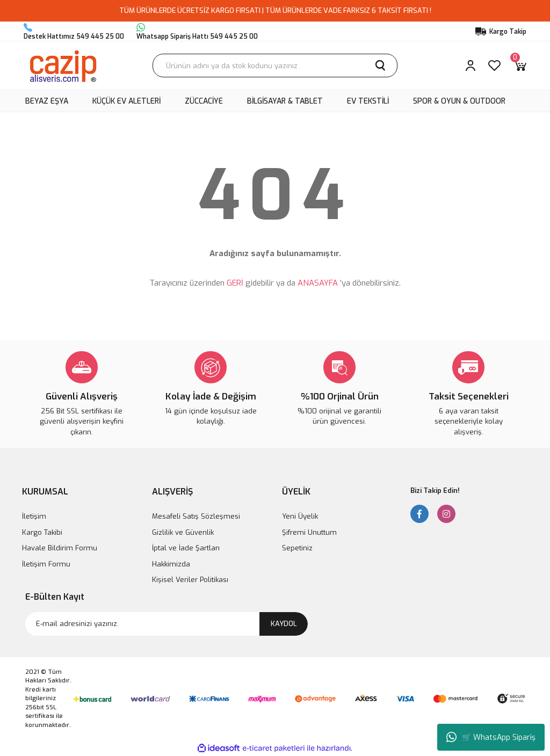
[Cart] (519, 65)
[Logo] (63, 65)
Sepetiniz (297, 548)
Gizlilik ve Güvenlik (183, 532)
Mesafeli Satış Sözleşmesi (196, 516)
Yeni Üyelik (300, 516)
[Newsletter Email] (166, 624)
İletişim (34, 516)
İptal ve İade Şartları (186, 548)
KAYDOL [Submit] (284, 623)
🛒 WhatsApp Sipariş (490, 737)
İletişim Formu (46, 564)
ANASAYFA (318, 283)
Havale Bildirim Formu (59, 548)
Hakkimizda (171, 564)
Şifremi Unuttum (309, 532)
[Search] (275, 65)
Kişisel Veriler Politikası (190, 579)
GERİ (235, 283)
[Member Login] (470, 65)
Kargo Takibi (42, 532)
